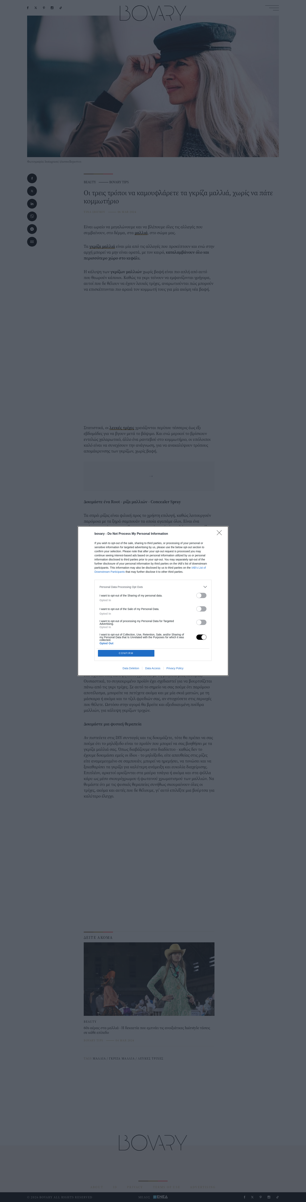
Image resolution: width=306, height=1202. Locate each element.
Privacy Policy (174, 668)
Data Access (152, 668)
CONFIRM (126, 653)
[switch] (201, 595)
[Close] (220, 534)
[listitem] (153, 587)
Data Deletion (131, 668)
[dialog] (153, 601)
